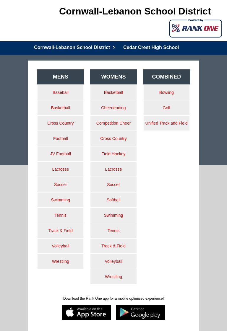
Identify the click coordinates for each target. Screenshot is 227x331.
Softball (114, 200)
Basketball (60, 107)
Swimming (60, 200)
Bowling (166, 92)
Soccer (60, 184)
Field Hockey (114, 153)
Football (60, 138)
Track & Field (60, 230)
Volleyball (60, 246)
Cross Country (60, 123)
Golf (166, 107)
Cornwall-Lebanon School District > (74, 47)
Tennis (61, 215)
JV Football (60, 153)
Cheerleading (113, 107)
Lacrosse (60, 169)
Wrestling (60, 261)
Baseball (61, 92)
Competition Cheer (113, 123)
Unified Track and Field (166, 123)
